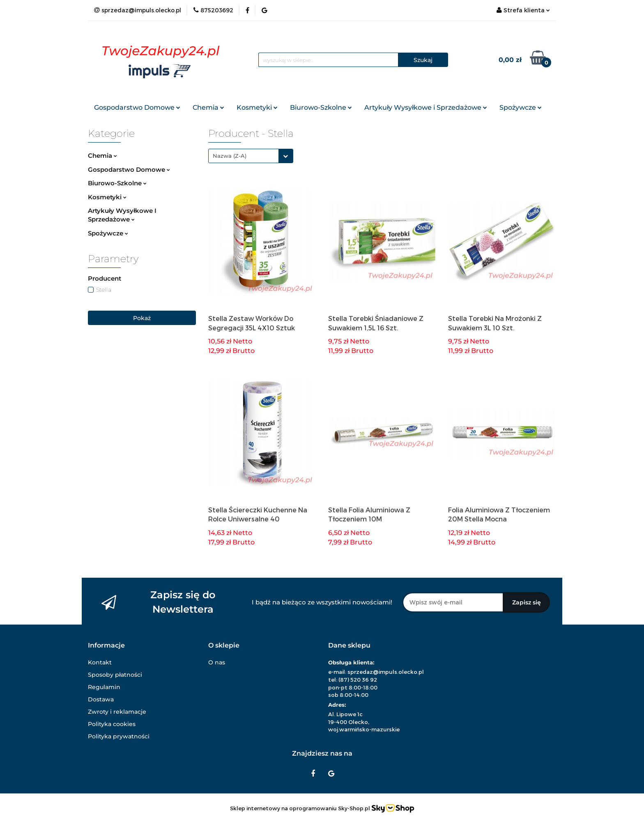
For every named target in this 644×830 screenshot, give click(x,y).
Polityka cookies (112, 724)
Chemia (208, 107)
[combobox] (250, 156)
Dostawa (101, 699)
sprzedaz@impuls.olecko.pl (385, 672)
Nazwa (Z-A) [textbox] (229, 155)
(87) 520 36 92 (357, 679)
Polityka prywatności (119, 736)
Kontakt (100, 662)
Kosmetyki (257, 107)
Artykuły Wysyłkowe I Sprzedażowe (122, 215)
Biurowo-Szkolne (321, 107)
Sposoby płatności (115, 674)
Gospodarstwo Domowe (137, 107)
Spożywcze (520, 107)
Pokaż (142, 318)
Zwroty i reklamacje (117, 711)
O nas (216, 662)
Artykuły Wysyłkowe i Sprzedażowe (425, 107)
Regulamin (104, 687)
